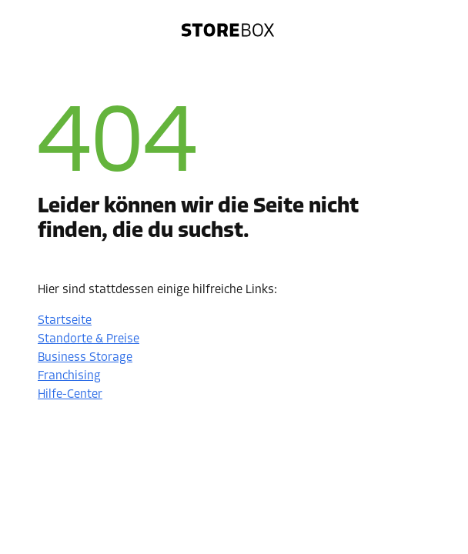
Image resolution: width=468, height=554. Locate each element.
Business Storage (85, 358)
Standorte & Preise (88, 339)
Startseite (65, 321)
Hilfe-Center (70, 395)
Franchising (69, 376)
